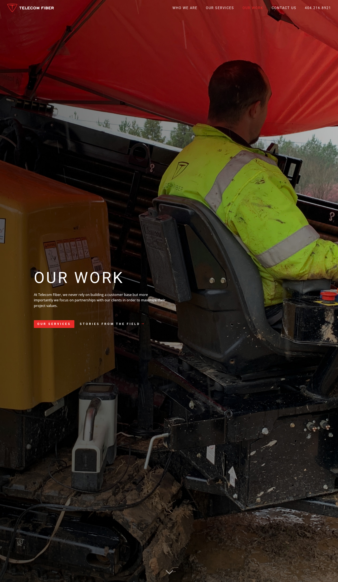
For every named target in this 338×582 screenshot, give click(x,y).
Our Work (253, 8)
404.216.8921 (318, 8)
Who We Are (184, 8)
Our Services (220, 8)
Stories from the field (110, 324)
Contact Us (284, 8)
